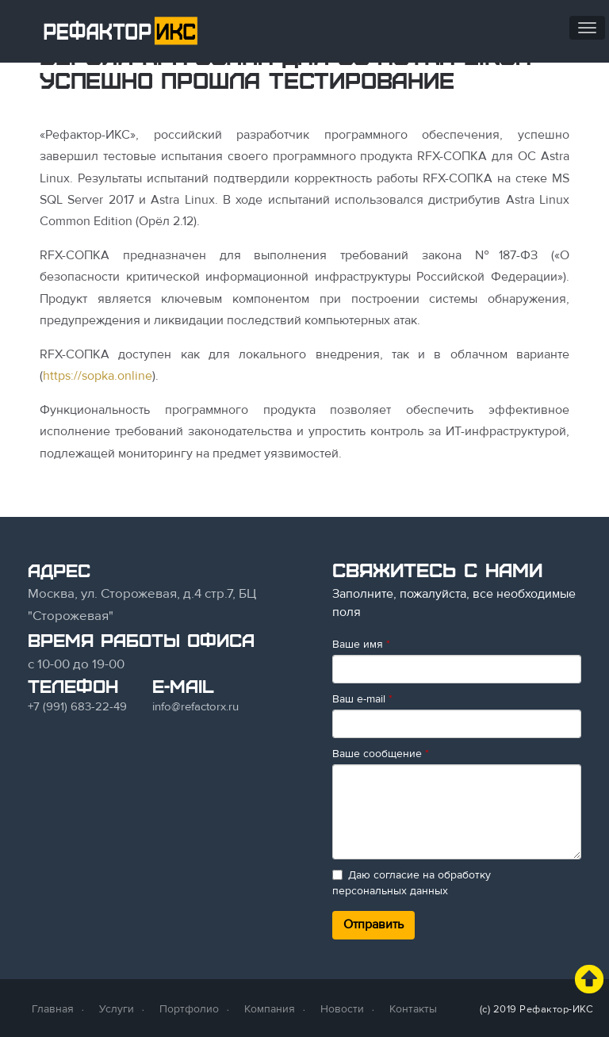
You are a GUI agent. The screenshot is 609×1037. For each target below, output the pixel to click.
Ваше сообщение (380, 753)
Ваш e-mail (362, 699)
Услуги (116, 1009)
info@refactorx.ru (195, 706)
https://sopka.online (97, 376)
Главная (53, 1009)
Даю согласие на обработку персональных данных (411, 882)
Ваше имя (361, 644)
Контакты (413, 1009)
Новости (342, 1009)
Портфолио (189, 1009)
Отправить (373, 924)
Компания (269, 1009)
